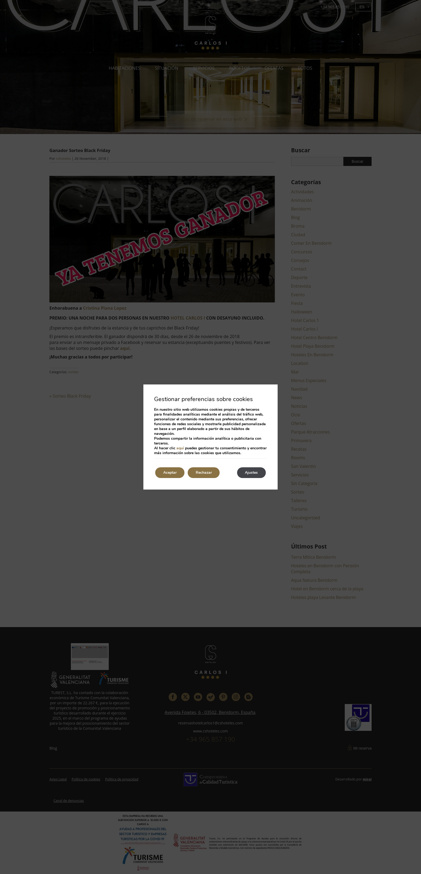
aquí (180, 448)
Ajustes (251, 472)
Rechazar (204, 472)
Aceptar (170, 472)
